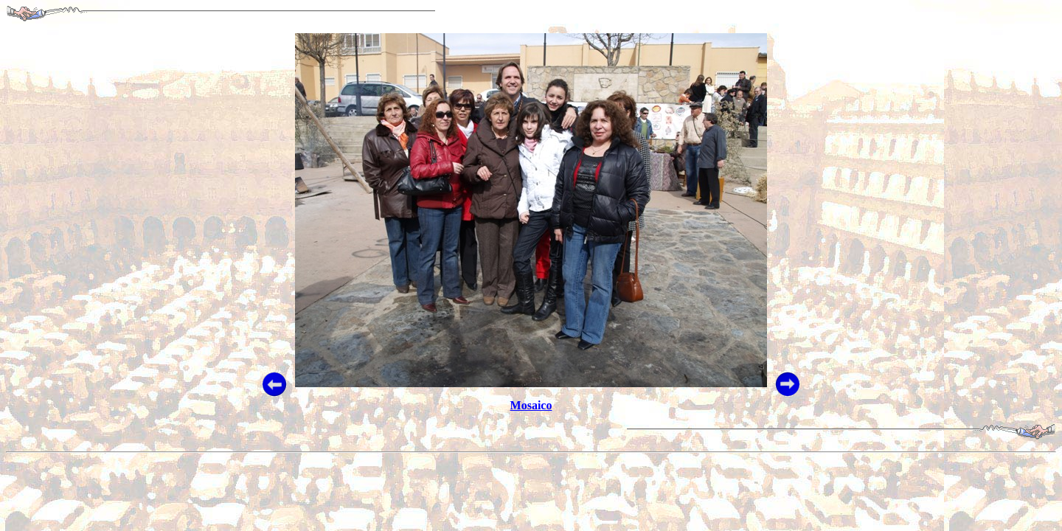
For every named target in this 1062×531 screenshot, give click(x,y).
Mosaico (531, 405)
